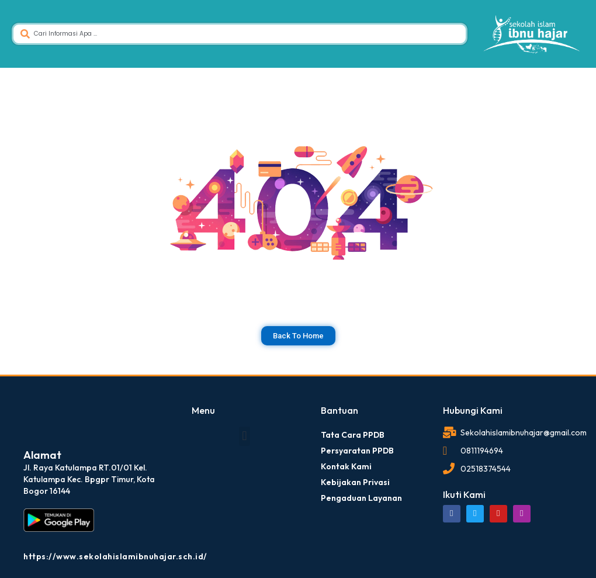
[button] (244, 436)
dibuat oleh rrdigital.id (28, 388)
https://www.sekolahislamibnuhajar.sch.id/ (115, 556)
